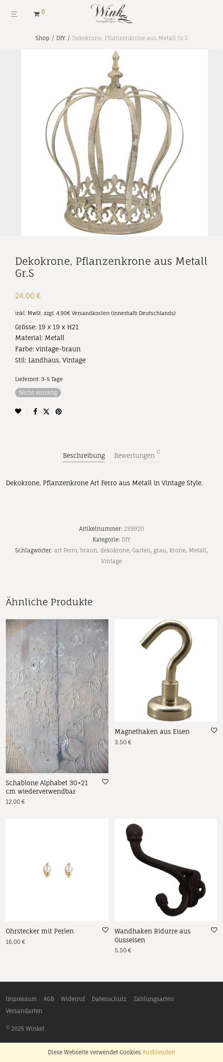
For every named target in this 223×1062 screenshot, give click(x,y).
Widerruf (73, 999)
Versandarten (24, 1011)
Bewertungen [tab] (137, 454)
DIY (60, 38)
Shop (42, 38)
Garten (141, 550)
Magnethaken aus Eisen (152, 731)
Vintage (111, 561)
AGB (49, 999)
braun (88, 550)
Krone (177, 550)
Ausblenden (158, 1052)
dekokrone (114, 550)
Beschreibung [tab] (84, 455)
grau (160, 550)
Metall (197, 550)
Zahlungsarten (153, 999)
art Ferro (65, 550)
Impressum (21, 999)
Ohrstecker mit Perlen (40, 931)
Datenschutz (109, 999)
